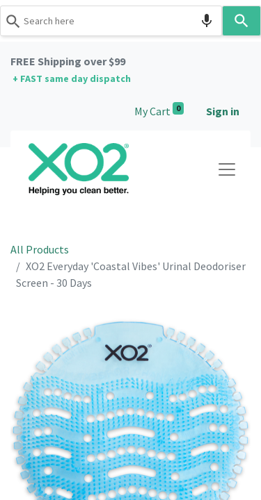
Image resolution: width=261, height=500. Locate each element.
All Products (39, 249)
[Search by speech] (207, 21)
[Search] (242, 21)
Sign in (222, 111)
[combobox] (111, 21)
